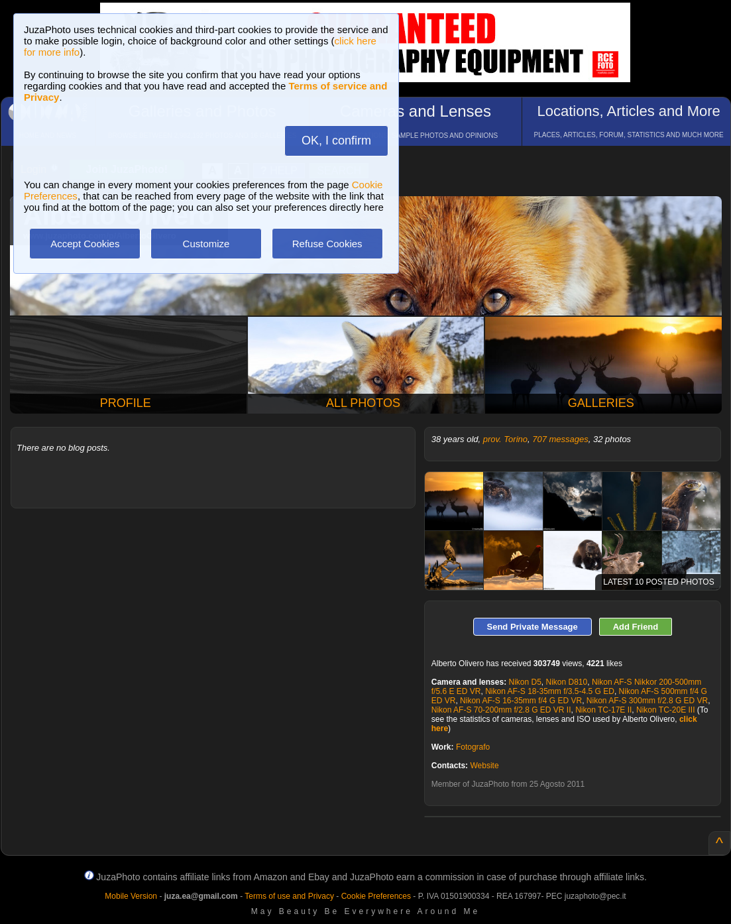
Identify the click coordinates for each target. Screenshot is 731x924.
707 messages (560, 439)
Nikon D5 (524, 682)
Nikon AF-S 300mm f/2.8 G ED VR (647, 700)
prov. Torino (505, 439)
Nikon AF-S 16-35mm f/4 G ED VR (521, 700)
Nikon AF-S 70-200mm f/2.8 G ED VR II (501, 710)
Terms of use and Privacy (289, 896)
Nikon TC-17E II (603, 710)
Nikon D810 (567, 682)
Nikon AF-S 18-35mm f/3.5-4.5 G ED (549, 691)
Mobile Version (131, 896)
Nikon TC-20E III (665, 710)
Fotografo (473, 747)
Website (484, 765)
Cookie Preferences (376, 896)
